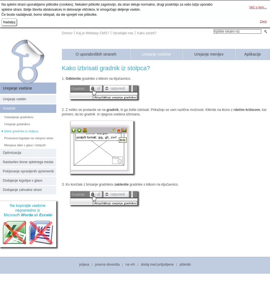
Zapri (263, 21)
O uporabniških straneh (96, 54)
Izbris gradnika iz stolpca (21, 131)
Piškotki (185, 264)
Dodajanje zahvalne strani (22, 190)
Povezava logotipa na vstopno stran (28, 138)
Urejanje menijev (209, 54)
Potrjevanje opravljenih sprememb (28, 171)
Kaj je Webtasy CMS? (92, 33)
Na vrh (130, 264)
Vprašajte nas (123, 33)
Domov (67, 33)
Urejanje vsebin (14, 99)
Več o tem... (258, 7)
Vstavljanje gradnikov (18, 117)
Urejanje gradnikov (17, 124)
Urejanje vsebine (156, 54)
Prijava (84, 264)
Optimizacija (12, 153)
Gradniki (9, 108)
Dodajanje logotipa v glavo (22, 181)
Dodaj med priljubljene (157, 264)
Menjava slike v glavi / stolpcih (25, 145)
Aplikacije (252, 54)
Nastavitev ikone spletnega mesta (28, 162)
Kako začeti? (146, 33)
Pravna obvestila (107, 264)
